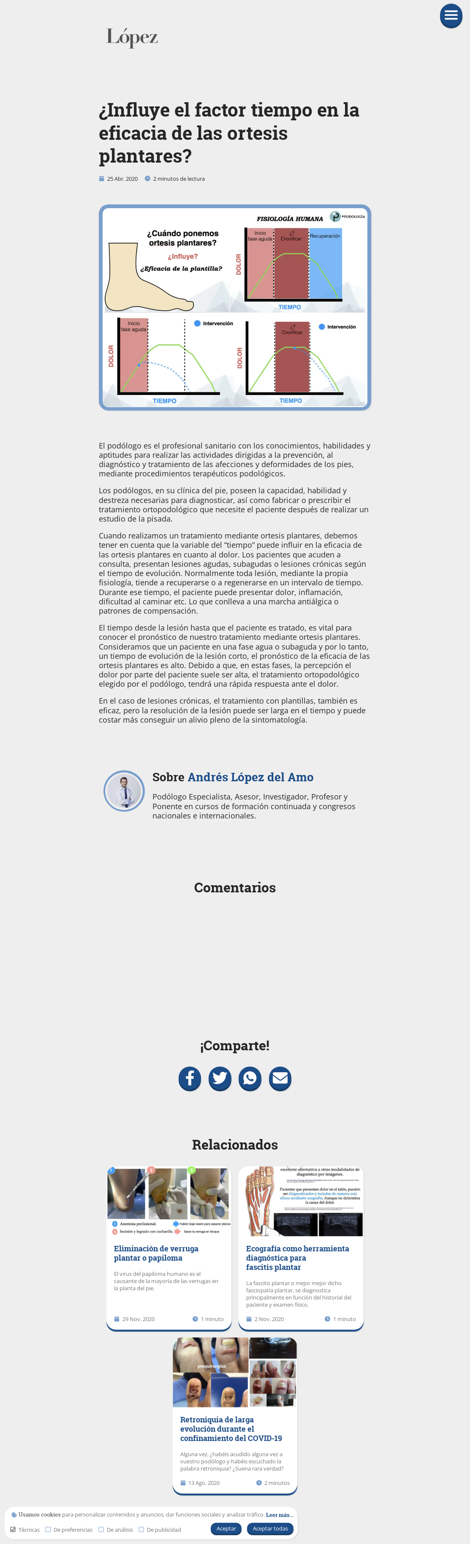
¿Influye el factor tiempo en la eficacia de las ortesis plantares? (229, 133)
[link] (235, 38)
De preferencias (68, 1529)
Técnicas (25, 1529)
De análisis (115, 1529)
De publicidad (160, 1529)
